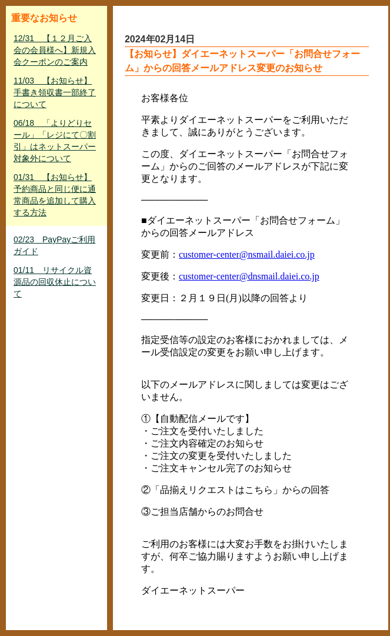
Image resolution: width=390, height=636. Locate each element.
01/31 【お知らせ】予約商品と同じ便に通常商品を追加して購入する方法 (55, 194)
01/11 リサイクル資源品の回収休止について (55, 281)
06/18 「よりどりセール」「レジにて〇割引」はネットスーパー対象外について (55, 140)
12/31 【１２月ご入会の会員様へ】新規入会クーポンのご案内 (55, 50)
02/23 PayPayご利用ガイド (54, 245)
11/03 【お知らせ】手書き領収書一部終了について (55, 92)
